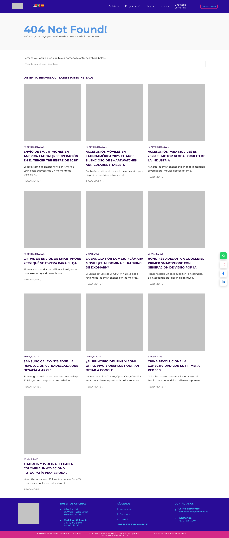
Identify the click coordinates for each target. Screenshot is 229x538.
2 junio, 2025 (92, 253)
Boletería (114, 6)
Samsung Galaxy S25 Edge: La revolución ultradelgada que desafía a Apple (51, 366)
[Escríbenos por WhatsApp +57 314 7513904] (223, 255)
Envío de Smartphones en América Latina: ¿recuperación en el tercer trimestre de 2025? (51, 156)
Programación (133, 6)
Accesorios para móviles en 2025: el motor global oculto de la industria (176, 156)
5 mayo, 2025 (155, 356)
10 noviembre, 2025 (34, 146)
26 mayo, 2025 (155, 253)
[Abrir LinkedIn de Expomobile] (223, 282)
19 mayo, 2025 (31, 356)
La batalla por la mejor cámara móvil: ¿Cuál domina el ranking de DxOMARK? (114, 263)
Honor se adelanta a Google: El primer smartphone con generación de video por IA (176, 263)
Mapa (150, 6)
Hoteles (164, 6)
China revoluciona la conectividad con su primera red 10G (174, 366)
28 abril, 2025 (31, 459)
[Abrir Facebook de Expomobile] (223, 273)
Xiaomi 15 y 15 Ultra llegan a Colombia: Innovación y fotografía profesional (48, 468)
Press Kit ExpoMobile (132, 524)
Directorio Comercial (180, 6)
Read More (33, 180)
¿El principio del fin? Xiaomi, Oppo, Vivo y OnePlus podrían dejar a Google (112, 366)
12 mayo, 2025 (93, 356)
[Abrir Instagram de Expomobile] (223, 264)
